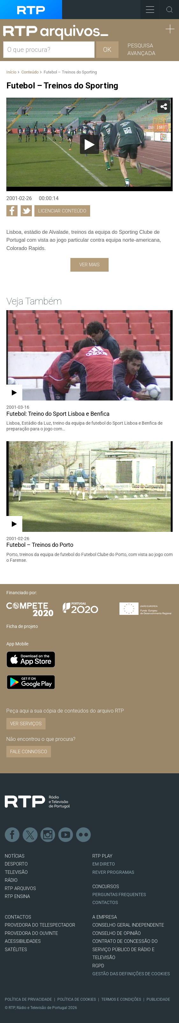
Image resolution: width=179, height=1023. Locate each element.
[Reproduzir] (89, 144)
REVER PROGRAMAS (113, 872)
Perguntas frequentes (119, 894)
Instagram (48, 835)
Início (11, 72)
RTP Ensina (17, 896)
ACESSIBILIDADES (23, 941)
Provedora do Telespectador (40, 925)
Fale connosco (28, 752)
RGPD (98, 966)
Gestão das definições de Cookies (131, 974)
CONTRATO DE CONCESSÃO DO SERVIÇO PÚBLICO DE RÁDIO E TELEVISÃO (125, 949)
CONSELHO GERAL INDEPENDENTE (128, 925)
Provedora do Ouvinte (31, 933)
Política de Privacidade (28, 999)
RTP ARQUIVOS (20, 888)
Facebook (12, 835)
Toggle (169, 9)
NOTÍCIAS (15, 856)
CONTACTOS (18, 917)
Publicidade (158, 999)
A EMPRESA (104, 917)
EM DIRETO (103, 864)
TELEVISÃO (16, 872)
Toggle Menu (147, 7)
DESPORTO (16, 864)
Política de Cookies (76, 999)
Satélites (16, 949)
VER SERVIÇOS (26, 724)
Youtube (66, 835)
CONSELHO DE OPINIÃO (116, 933)
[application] (89, 144)
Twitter (30, 835)
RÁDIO (11, 880)
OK (107, 49)
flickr (83, 835)
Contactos (105, 902)
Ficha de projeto (22, 626)
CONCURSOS (105, 886)
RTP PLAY (102, 856)
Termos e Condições (121, 999)
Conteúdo (30, 72)
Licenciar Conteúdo (62, 211)
